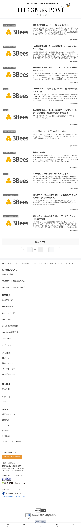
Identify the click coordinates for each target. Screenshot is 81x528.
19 (46, 250)
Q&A (4, 402)
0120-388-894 (13, 465)
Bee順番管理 (7, 307)
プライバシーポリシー (11, 442)
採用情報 (6, 431)
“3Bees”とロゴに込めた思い (14, 281)
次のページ (40, 241)
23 (57, 250)
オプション (6, 345)
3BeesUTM (6, 339)
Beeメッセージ (8, 313)
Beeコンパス (7, 320)
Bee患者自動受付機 (10, 332)
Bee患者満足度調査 (10, 326)
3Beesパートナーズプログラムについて (15, 497)
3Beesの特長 (7, 275)
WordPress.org (8, 374)
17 (35, 250)
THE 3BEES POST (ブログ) (13, 287)
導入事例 (6, 389)
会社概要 (6, 420)
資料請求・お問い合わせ (12, 457)
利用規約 (6, 436)
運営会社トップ (8, 414)
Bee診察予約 (7, 300)
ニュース (6, 425)
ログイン (6, 358)
